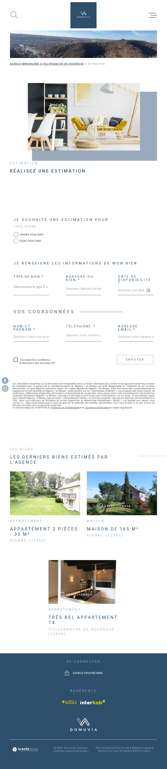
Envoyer (135, 359)
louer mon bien (30, 240)
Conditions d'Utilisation (97, 408)
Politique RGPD (130, 750)
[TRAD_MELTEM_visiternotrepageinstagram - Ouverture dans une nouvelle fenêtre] (5, 388)
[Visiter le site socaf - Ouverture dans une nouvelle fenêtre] (69, 702)
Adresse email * (128, 328)
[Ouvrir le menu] (153, 15)
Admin (102, 750)
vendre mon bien (31, 234)
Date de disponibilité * (134, 280)
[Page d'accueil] (83, 15)
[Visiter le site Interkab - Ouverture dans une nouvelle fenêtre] (92, 702)
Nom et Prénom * (24, 328)
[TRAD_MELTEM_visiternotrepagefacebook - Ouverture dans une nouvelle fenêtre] (5, 380)
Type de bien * (28, 276)
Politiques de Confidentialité (65, 408)
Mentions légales (142, 747)
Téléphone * (81, 326)
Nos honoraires (104, 747)
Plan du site (122, 747)
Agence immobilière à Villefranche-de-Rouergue (47, 63)
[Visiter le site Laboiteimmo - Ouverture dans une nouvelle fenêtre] (25, 749)
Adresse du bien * (80, 278)
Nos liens (113, 750)
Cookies (145, 751)
